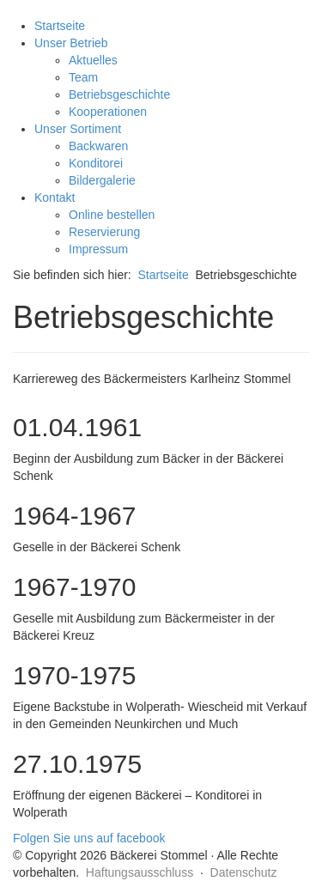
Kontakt (54, 197)
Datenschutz (243, 872)
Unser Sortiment (77, 129)
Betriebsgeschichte (119, 94)
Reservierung (104, 232)
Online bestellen (112, 215)
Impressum (98, 249)
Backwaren (98, 146)
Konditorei (96, 163)
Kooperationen (108, 111)
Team (83, 77)
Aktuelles (93, 60)
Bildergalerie (102, 180)
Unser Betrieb (71, 43)
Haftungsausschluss (139, 872)
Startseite (59, 26)
